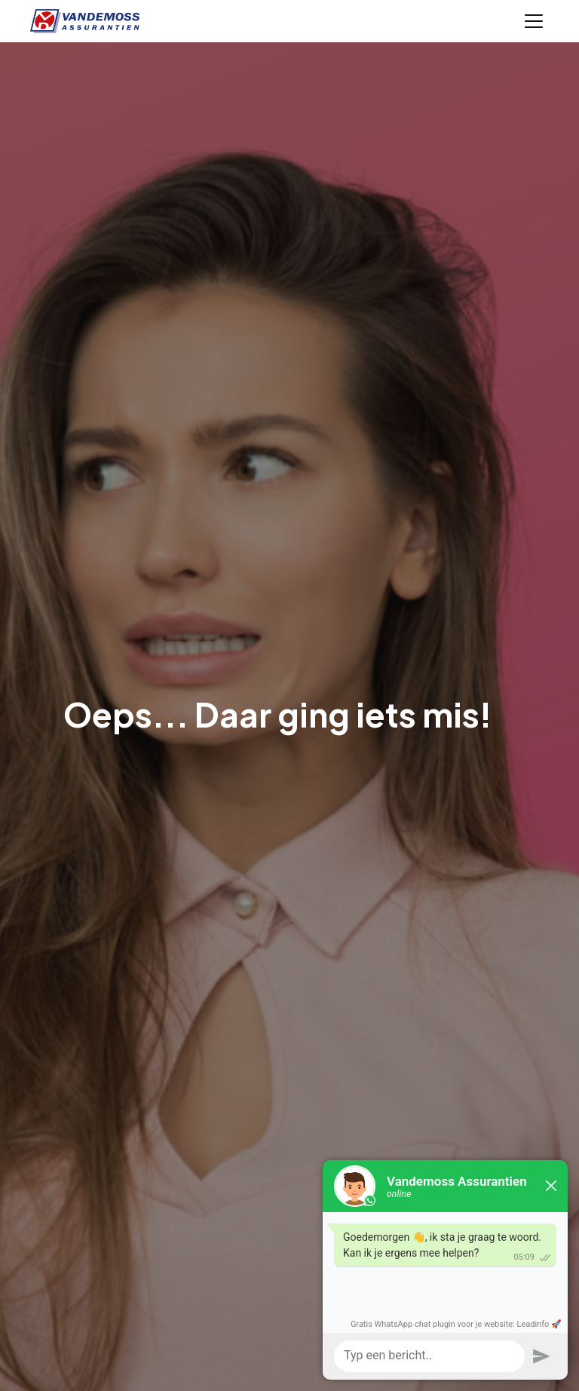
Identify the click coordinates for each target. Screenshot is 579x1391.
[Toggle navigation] (534, 21)
